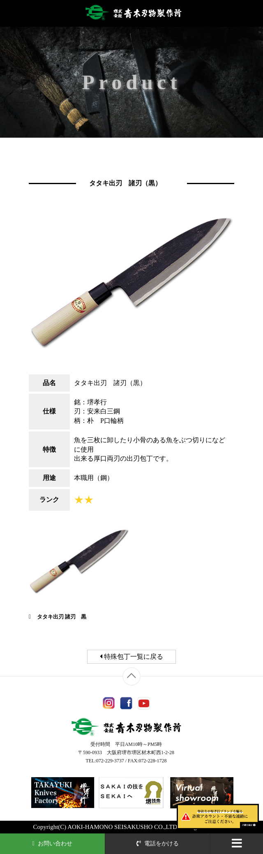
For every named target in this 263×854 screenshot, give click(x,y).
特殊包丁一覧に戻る (131, 656)
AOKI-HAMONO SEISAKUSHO (109, 827)
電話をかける (157, 843)
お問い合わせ (52, 843)
